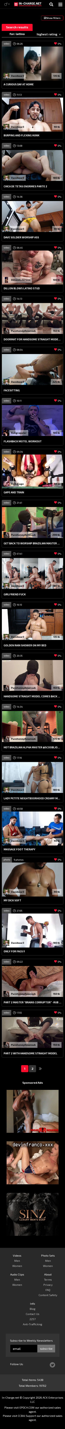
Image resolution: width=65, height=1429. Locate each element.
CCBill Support (27, 1415)
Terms (48, 1279)
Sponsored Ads (32, 1082)
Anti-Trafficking (32, 1324)
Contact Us (32, 1313)
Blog (32, 1308)
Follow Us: (16, 1364)
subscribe (46, 1348)
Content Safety (48, 1295)
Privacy (48, 1284)
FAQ (47, 1289)
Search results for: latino (17, 28)
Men (17, 1260)
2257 (32, 1319)
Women (17, 1265)
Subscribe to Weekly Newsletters (31, 1340)
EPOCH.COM (26, 1407)
